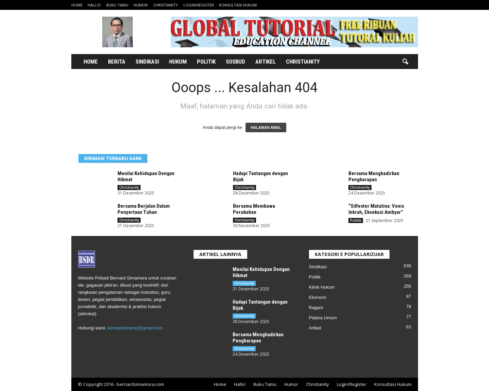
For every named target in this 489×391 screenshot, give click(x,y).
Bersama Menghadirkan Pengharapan (373, 176)
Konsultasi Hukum (238, 4)
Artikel (265, 61)
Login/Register (198, 4)
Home (77, 4)
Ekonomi (317, 297)
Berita (116, 61)
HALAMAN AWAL (266, 127)
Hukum (178, 61)
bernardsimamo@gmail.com (135, 327)
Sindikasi (147, 61)
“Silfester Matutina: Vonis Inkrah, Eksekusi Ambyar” (376, 209)
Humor (140, 4)
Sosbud (235, 61)
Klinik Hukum (322, 287)
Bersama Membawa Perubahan (254, 209)
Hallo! (94, 4)
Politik (206, 61)
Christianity (165, 4)
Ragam (316, 307)
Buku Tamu (117, 4)
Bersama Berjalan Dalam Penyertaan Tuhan (143, 209)
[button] (405, 61)
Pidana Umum (323, 317)
